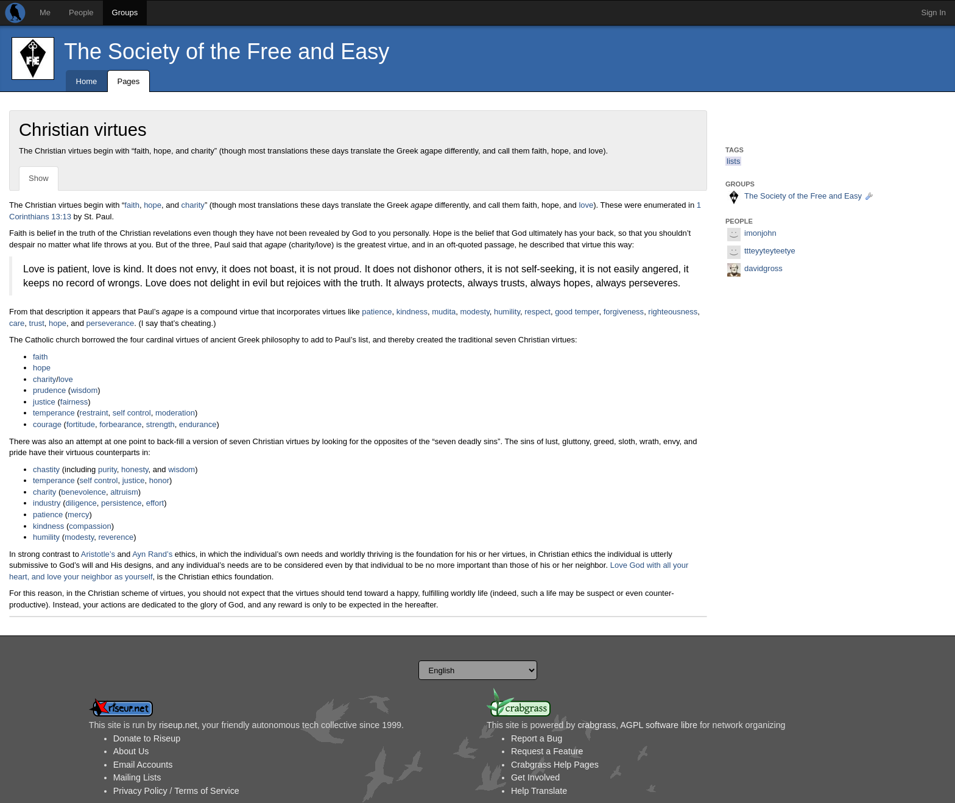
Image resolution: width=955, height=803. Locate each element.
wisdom (84, 390)
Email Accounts (143, 764)
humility (507, 311)
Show (39, 178)
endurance (197, 424)
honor (159, 480)
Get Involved (535, 777)
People (81, 12)
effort (155, 503)
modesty (475, 311)
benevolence (83, 492)
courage (47, 424)
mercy (78, 514)
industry (47, 503)
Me (45, 12)
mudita (444, 311)
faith (131, 205)
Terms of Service (206, 791)
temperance (54, 412)
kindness (412, 311)
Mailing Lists (137, 777)
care (16, 323)
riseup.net (178, 725)
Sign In (934, 12)
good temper (577, 311)
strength (160, 424)
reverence (115, 537)
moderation (175, 412)
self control (132, 412)
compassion (90, 526)
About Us (131, 751)
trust (36, 323)
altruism (124, 492)
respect (537, 311)
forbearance (120, 424)
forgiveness (624, 311)
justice (44, 401)
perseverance (110, 323)
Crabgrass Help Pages (555, 764)
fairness (74, 401)
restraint (94, 412)
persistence (121, 503)
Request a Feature (547, 751)
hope (152, 205)
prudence (49, 390)
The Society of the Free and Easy (226, 51)
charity (193, 205)
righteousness (672, 311)
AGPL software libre (658, 725)
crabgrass (596, 725)
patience (377, 311)
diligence (80, 503)
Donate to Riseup (146, 738)
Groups (125, 12)
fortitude (80, 424)
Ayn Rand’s (152, 554)
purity (107, 469)
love (586, 205)
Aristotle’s (98, 554)
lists (733, 161)
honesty (135, 469)
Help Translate (539, 791)
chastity (46, 469)
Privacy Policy (140, 791)
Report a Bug (536, 738)
